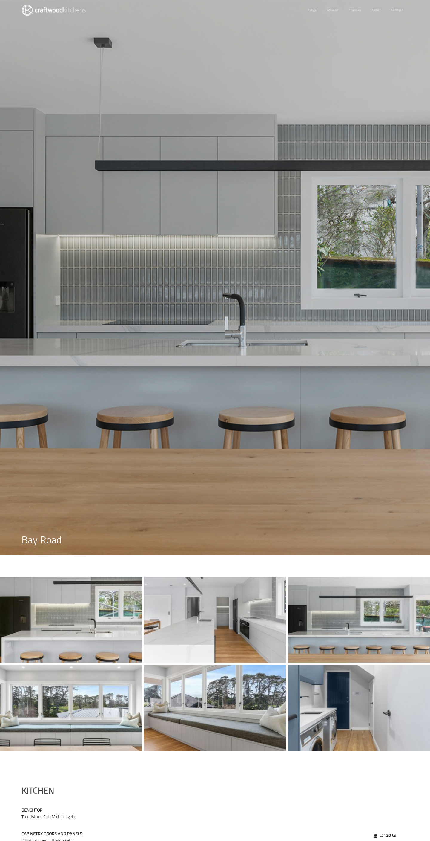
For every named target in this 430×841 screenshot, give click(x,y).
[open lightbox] (71, 620)
